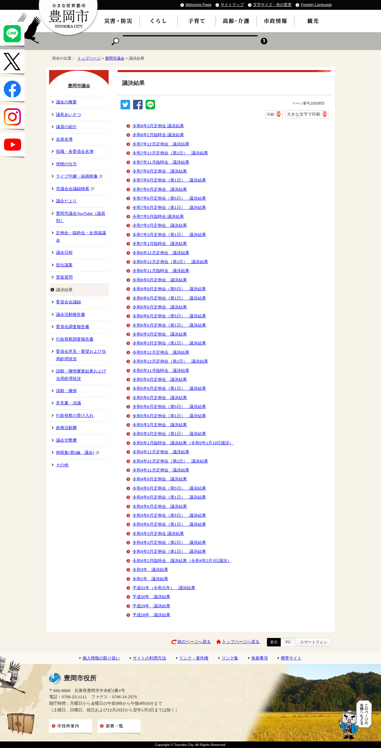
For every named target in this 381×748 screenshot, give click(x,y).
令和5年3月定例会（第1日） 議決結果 (169, 434)
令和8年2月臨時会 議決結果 (158, 135)
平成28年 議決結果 (151, 615)
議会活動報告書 (70, 314)
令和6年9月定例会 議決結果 (159, 280)
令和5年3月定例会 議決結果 (159, 425)
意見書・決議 (68, 403)
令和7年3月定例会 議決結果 (159, 225)
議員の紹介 (66, 127)
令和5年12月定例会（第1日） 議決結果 (170, 361)
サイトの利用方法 (149, 658)
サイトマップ (232, 4)
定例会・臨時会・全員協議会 (81, 236)
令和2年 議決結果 (150, 579)
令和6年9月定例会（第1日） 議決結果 (169, 298)
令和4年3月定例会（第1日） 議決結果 (169, 551)
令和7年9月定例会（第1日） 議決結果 (169, 180)
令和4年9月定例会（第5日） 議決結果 (169, 488)
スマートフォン (313, 642)
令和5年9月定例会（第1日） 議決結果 (169, 388)
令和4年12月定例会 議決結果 (160, 452)
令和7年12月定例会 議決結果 (160, 144)
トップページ (89, 58)
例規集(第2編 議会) (77, 452)
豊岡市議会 (114, 58)
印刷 (270, 114)
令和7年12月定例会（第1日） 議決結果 (170, 153)
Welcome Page (198, 4)
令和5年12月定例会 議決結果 (160, 352)
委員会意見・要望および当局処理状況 (81, 355)
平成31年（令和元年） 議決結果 (163, 588)
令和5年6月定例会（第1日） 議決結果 (169, 416)
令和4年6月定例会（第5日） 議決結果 (169, 515)
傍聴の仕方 (66, 164)
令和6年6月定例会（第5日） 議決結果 (169, 316)
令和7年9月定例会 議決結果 (159, 171)
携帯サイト (291, 658)
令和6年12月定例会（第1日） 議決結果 (170, 262)
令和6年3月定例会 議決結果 (159, 334)
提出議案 (64, 265)
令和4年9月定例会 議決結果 (159, 479)
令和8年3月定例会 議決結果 (158, 126)
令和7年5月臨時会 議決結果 (158, 216)
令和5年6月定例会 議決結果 (159, 397)
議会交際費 (66, 440)
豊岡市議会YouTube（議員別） (80, 217)
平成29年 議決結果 (151, 606)
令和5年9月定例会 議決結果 (159, 379)
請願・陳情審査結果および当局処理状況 (81, 375)
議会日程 (64, 252)
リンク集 (229, 658)
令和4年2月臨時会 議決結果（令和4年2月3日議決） (181, 560)
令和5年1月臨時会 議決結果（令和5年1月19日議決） (182, 443)
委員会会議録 (68, 302)
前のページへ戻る (194, 642)
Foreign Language (316, 4)
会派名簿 (64, 139)
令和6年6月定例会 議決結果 (159, 307)
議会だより (66, 201)
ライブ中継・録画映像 (79, 176)
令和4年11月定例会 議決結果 (160, 470)
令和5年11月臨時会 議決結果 (160, 370)
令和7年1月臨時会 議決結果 (159, 243)
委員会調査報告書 (72, 327)
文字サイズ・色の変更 (272, 4)
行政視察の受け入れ (74, 415)
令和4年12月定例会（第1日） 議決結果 (170, 461)
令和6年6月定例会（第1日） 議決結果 (169, 325)
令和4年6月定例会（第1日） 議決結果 (169, 524)
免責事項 (259, 658)
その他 (62, 465)
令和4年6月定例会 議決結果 (159, 506)
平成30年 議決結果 (151, 597)
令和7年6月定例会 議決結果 (159, 189)
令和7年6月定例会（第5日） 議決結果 (169, 198)
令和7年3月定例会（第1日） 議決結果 (169, 234)
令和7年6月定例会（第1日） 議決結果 (169, 207)
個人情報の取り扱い (101, 658)
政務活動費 (66, 428)
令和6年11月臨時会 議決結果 (160, 271)
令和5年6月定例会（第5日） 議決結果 (169, 406)
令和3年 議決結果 (150, 569)
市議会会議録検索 (75, 189)
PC (288, 642)
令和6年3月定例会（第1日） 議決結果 (169, 343)
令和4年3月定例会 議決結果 (158, 533)
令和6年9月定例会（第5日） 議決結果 (169, 289)
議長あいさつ (68, 114)
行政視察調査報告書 (74, 339)
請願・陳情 (66, 391)
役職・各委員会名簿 (74, 151)
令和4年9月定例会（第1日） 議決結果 (169, 497)
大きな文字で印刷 (303, 114)
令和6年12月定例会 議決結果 (160, 253)
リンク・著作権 (193, 658)
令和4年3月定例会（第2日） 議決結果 (169, 542)
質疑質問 (64, 277)
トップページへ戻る (241, 642)
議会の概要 (66, 102)
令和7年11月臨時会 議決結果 (160, 162)
